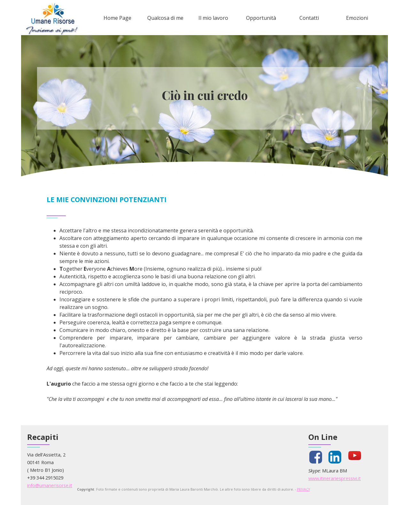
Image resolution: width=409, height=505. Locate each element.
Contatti (309, 17)
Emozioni (357, 17)
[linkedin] (334, 457)
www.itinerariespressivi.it (334, 478)
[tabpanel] (204, 95)
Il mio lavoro (213, 17)
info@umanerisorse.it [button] (49, 485)
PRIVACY (303, 489)
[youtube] (355, 456)
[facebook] (315, 457)
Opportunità (261, 17)
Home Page (117, 17)
